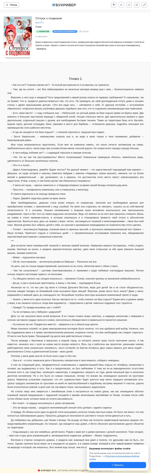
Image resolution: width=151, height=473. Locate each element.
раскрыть (41, 48)
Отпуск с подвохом (48, 18)
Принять (118, 465)
